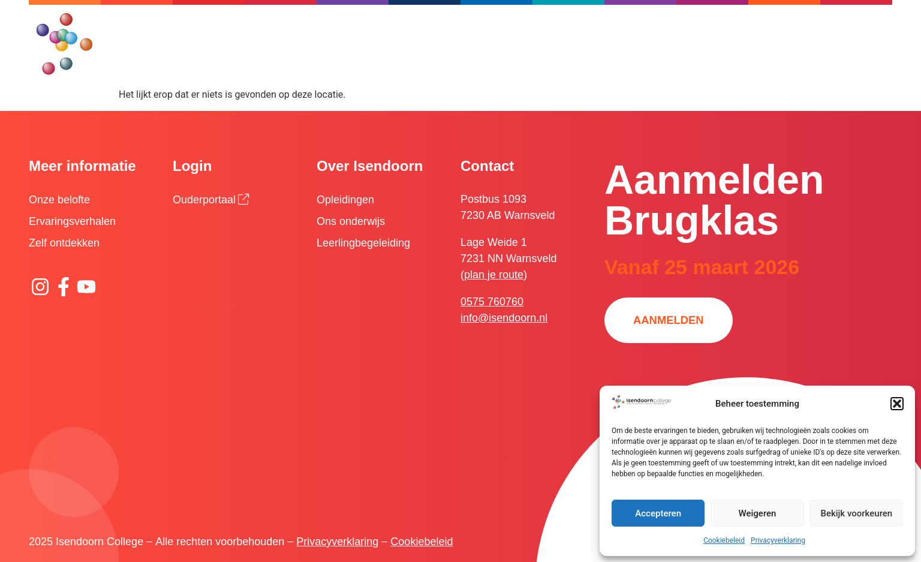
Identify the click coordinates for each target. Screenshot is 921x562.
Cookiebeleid (724, 540)
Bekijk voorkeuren (856, 513)
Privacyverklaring (778, 540)
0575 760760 (491, 302)
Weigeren (757, 513)
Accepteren (658, 513)
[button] (897, 404)
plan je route (493, 275)
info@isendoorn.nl (503, 318)
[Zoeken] (526, 27)
